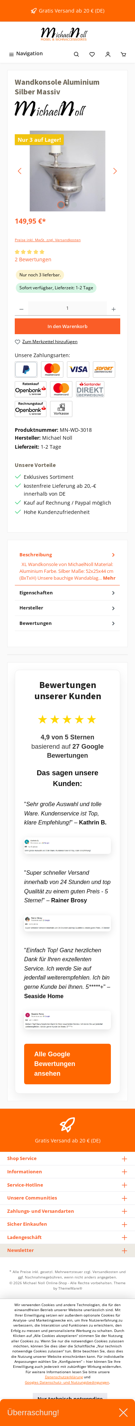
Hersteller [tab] (67, 608)
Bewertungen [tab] (67, 623)
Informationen (24, 1171)
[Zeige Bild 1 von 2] (61, 205)
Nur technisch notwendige (70, 1398)
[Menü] (26, 53)
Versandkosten (105, 1271)
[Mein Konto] (108, 53)
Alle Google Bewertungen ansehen (54, 1064)
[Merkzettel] (92, 53)
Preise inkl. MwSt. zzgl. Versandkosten (48, 240)
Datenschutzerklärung (64, 1377)
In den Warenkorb (67, 326)
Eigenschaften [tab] (67, 593)
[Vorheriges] (20, 171)
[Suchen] (77, 53)
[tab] (67, 566)
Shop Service (22, 1158)
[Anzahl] (67, 308)
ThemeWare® (70, 1288)
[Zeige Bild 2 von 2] (74, 205)
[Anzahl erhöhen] (113, 308)
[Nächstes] (114, 171)
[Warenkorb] (123, 53)
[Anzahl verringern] (21, 308)
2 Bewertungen (33, 259)
